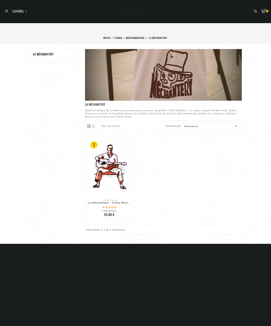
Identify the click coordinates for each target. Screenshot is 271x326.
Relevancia (211, 126)
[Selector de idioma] (20, 11)
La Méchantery (43, 54)
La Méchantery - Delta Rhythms (109, 202)
